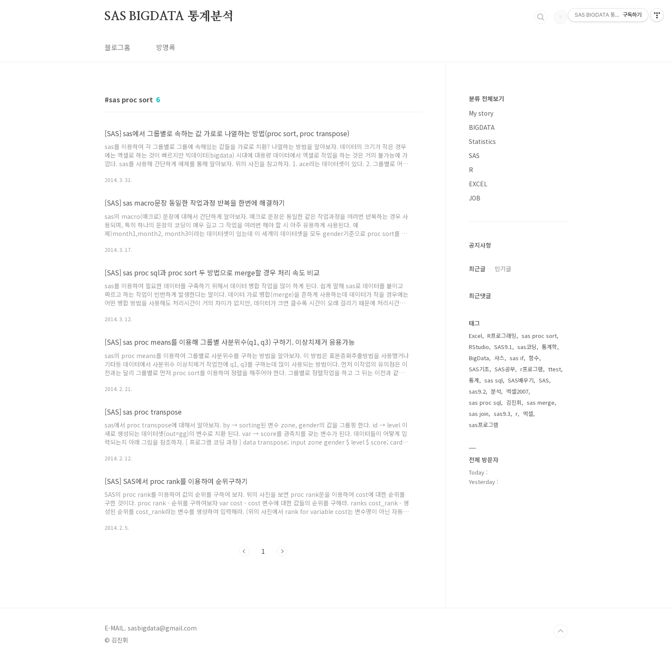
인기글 (503, 268)
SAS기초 (479, 369)
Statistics (482, 141)
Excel (475, 335)
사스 (499, 358)
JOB (474, 198)
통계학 (549, 347)
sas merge (541, 402)
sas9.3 (502, 413)
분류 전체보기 (486, 98)
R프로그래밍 (501, 335)
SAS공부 (505, 369)
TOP (560, 631)
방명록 (165, 47)
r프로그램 (531, 369)
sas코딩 (527, 347)
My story (481, 113)
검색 (540, 17)
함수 (534, 358)
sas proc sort (539, 335)
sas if (517, 358)
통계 (474, 380)
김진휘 (514, 402)
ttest (554, 369)
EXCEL (478, 183)
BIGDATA (482, 127)
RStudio (479, 347)
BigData (479, 358)
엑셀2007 (517, 391)
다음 (282, 551)
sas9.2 (477, 391)
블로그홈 (117, 47)
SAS (474, 155)
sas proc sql (485, 402)
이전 (244, 551)
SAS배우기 (521, 380)
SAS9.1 (503, 347)
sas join (479, 413)
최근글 (477, 268)
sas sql (493, 380)
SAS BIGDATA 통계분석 (169, 17)
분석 (496, 391)
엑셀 (528, 413)
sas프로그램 (483, 425)
